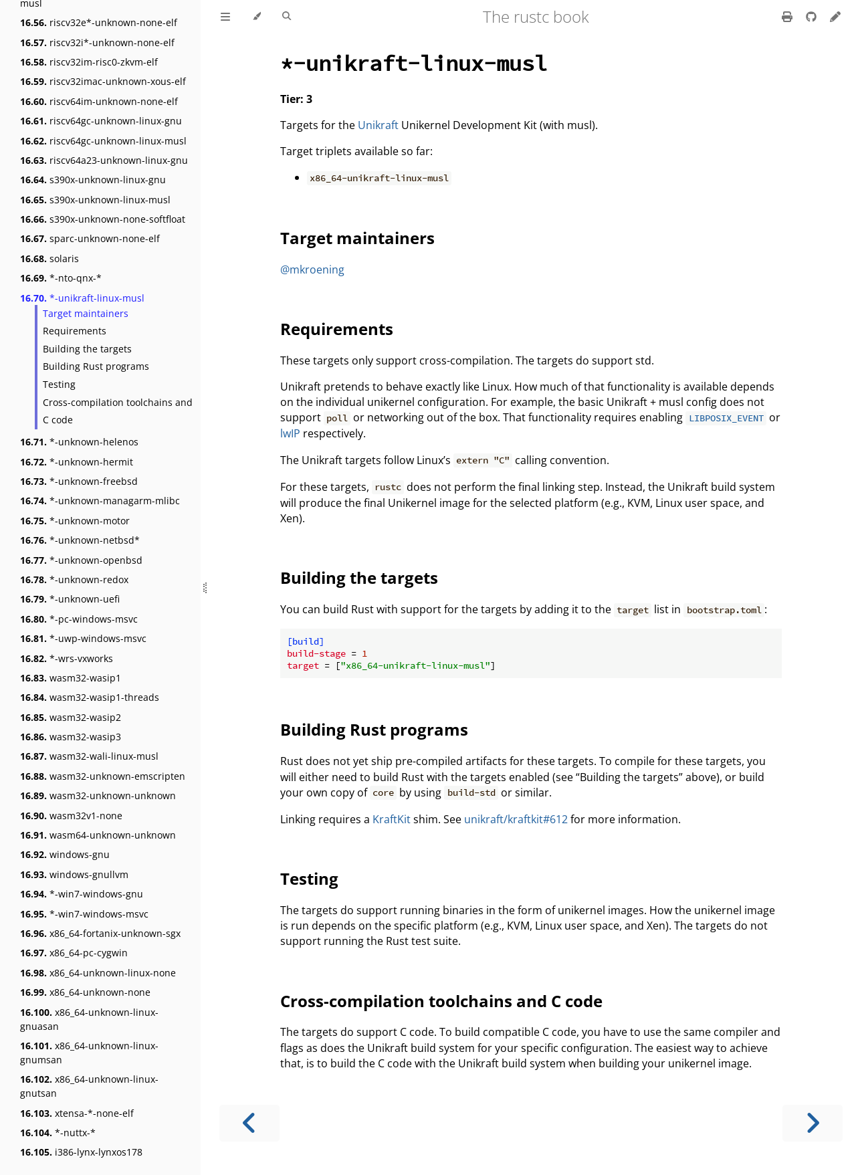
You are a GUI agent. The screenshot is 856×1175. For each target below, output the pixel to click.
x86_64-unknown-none (85, 992)
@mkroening (312, 269)
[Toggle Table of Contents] (225, 16)
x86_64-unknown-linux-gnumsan (89, 1052)
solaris (49, 258)
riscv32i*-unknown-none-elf (97, 42)
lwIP (290, 433)
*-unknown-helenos (79, 441)
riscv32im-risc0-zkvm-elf (89, 62)
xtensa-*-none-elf (77, 1113)
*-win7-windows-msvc (84, 913)
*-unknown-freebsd (79, 481)
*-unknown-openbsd (81, 560)
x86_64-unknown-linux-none (98, 972)
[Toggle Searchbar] (287, 16)
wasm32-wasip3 (70, 736)
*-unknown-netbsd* (80, 540)
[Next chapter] (812, 1123)
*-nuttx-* (58, 1132)
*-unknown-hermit (76, 461)
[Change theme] (256, 16)
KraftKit (391, 819)
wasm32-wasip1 (70, 677)
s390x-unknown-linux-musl (95, 199)
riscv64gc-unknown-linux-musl (103, 140)
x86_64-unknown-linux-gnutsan (89, 1086)
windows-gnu (65, 854)
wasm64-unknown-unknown (98, 835)
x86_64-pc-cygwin (74, 952)
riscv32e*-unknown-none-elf (98, 22)
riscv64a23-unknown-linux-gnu (104, 160)
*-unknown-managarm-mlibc (100, 500)
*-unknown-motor (75, 520)
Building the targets (87, 348)
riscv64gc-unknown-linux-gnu (101, 120)
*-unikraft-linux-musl (82, 298)
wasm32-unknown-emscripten (102, 776)
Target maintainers (85, 313)
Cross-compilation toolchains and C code (118, 411)
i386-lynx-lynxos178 (81, 1152)
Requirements (74, 330)
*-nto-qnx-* (61, 278)
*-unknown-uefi (70, 599)
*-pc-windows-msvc (79, 619)
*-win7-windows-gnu (81, 893)
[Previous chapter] (249, 1123)
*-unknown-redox (74, 579)
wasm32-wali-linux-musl (89, 756)
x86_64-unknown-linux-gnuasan (89, 1019)
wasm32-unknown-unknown (98, 795)
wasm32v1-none (71, 815)
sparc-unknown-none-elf (90, 238)
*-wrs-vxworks (66, 658)
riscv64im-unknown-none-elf (99, 101)
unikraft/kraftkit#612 (516, 819)
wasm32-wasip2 (70, 717)
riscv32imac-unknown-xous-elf (103, 81)
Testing (59, 384)
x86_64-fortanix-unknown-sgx (100, 933)
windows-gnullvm (74, 874)
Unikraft (378, 125)
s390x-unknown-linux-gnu (93, 179)
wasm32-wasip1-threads (89, 697)
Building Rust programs (96, 366)
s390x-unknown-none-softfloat (102, 219)
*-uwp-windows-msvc (83, 638)
